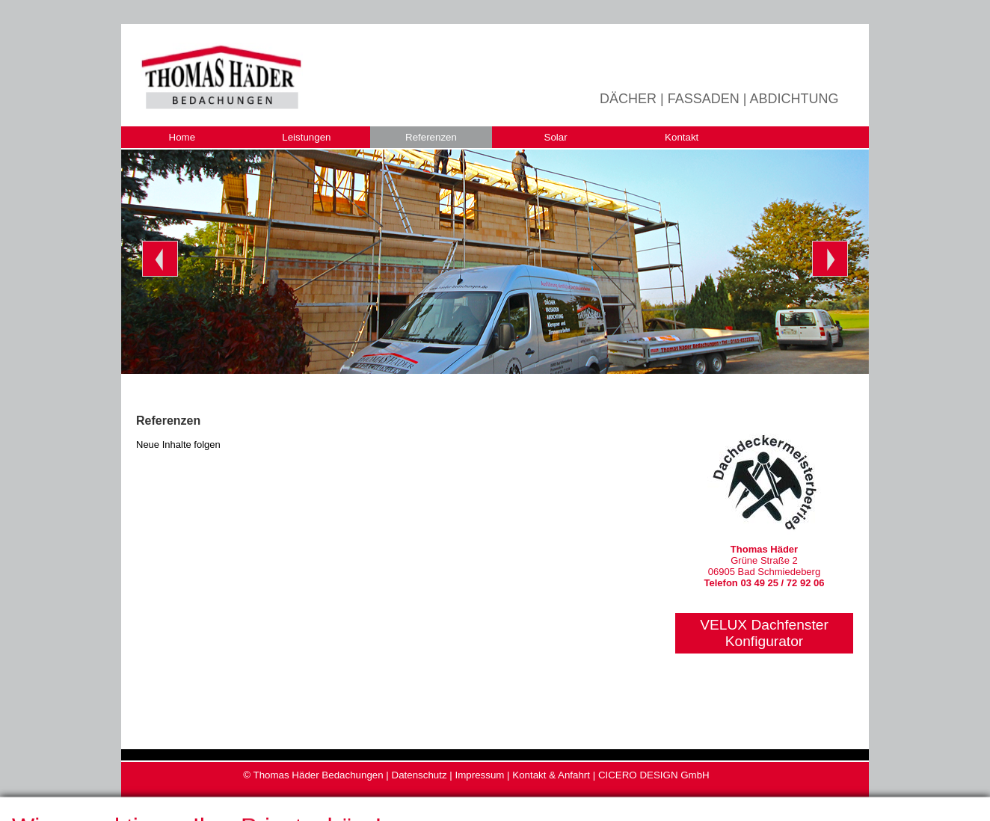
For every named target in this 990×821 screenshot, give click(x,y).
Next (830, 259)
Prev (160, 259)
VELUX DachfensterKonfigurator (764, 633)
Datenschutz (419, 775)
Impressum (479, 775)
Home (182, 137)
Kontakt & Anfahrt (551, 775)
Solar (556, 137)
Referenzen (431, 137)
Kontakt (681, 137)
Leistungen (306, 137)
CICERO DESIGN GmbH (654, 775)
